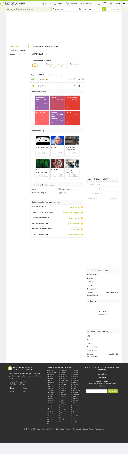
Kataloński (75, 376)
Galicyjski (74, 384)
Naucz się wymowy (103, 318)
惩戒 (88, 339)
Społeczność (86, 3)
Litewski (74, 398)
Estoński (62, 382)
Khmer (49, 396)
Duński (49, 380)
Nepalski (62, 406)
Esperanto (50, 382)
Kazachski (75, 394)
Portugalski (51, 410)
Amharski (74, 370)
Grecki (73, 386)
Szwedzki (74, 416)
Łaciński (50, 398)
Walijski (74, 422)
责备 (60, 193)
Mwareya (90, 347)
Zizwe (89, 282)
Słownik (46, 3)
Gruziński (50, 386)
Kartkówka (71, 3)
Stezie (34, 189)
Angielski (74, 380)
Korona (74, 378)
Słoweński (50, 414)
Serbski (50, 412)
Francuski (62, 384)
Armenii (62, 372)
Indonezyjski (75, 390)
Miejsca (24, 388)
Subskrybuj (112, 391)
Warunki (69, 429)
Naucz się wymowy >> (102, 381)
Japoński (74, 392)
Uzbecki (50, 422)
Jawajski (50, 394)
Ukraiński (62, 420)
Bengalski (62, 374)
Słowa (11, 388)
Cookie (85, 429)
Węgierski (50, 390)
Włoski (62, 392)
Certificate (115, 3)
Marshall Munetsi (65, 189)
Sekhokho (90, 350)
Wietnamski (63, 422)
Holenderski (63, 380)
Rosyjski (74, 410)
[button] (76, 207)
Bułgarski (50, 376)
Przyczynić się (101, 3)
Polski (73, 408)
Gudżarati (50, 388)
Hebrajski (62, 388)
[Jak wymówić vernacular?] (108, 179)
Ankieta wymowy (92, 198)
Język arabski (51, 372)
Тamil (49, 418)
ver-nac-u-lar (95, 184)
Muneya (90, 289)
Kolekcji (58, 3)
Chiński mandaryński (63, 403)
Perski (61, 408)
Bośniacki (74, 374)
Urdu (73, 420)
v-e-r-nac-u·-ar (96, 194)
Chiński (50, 378)
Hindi (73, 388)
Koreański (63, 396)
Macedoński (51, 400)
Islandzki (62, 390)
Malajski (62, 400)
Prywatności (77, 429)
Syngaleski (63, 412)
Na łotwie (62, 398)
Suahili (62, 416)
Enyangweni (91, 274)
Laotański (74, 396)
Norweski (74, 406)
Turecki (50, 420)
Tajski (73, 418)
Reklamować (99, 429)
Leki (23, 391)
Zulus (49, 424)
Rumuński (63, 410)
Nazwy (11, 391)
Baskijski (50, 374)
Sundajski (50, 416)
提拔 (88, 336)
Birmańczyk (63, 376)
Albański (62, 370)
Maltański (50, 402)
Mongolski (50, 406)
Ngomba (90, 278)
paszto (49, 408)
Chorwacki (63, 378)
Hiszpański (75, 414)
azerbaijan (75, 372)
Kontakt (91, 429)
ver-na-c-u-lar (95, 189)
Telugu (62, 418)
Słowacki (74, 412)
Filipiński (74, 382)
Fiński (49, 384)
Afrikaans (50, 370)
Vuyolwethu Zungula (39, 193)
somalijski (63, 414)
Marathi (74, 402)
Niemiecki (63, 386)
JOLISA (89, 285)
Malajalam (75, 400)
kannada (62, 394)
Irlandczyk (50, 392)
